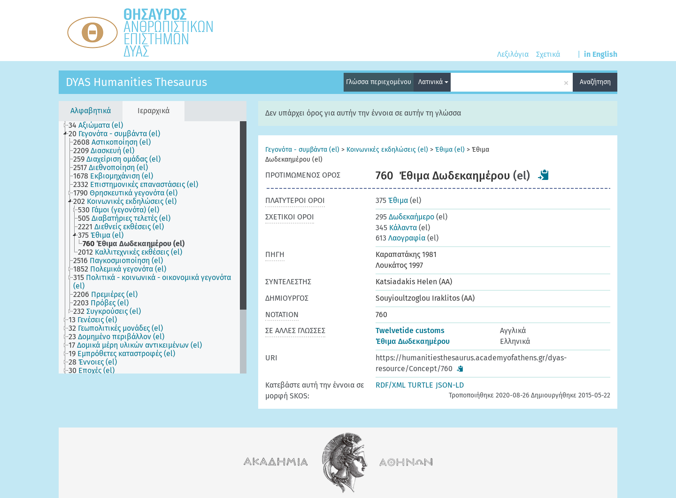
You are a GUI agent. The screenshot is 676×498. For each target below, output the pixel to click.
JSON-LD (450, 385)
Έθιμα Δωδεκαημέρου (413, 341)
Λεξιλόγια (513, 54)
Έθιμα (392, 200)
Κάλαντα (396, 227)
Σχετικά (548, 54)
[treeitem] (99, 125)
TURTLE (420, 385)
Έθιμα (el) (450, 150)
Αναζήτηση (595, 82)
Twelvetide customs (410, 330)
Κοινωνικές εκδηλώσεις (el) (387, 150)
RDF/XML (391, 385)
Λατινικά (433, 82)
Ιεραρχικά (153, 110)
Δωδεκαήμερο (405, 216)
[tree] (152, 247)
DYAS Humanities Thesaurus (136, 82)
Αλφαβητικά (90, 110)
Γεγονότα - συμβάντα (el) (302, 150)
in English (600, 54)
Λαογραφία (400, 237)
